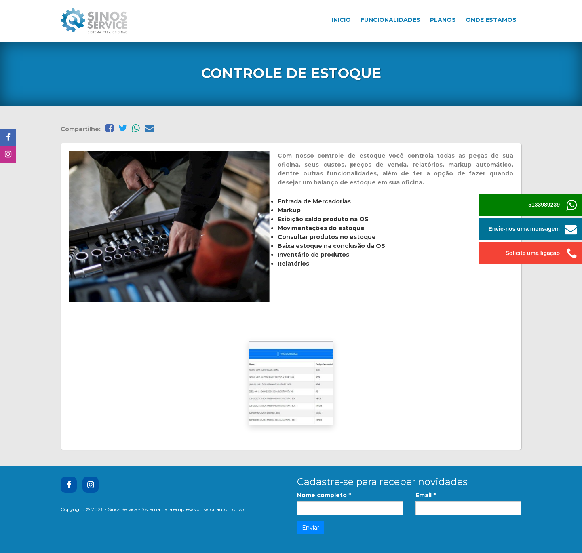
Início (341, 19)
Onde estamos (491, 19)
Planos (443, 19)
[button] (571, 229)
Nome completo (324, 495)
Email (425, 495)
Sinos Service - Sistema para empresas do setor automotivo (176, 509)
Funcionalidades (390, 19)
